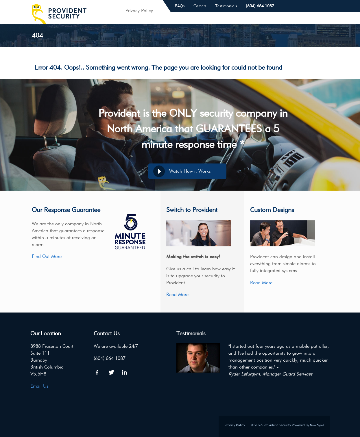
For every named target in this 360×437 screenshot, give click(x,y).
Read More (177, 294)
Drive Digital (317, 425)
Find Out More (47, 256)
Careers (199, 5)
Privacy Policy (234, 425)
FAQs (180, 5)
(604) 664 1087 (260, 5)
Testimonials (226, 5)
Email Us (39, 386)
